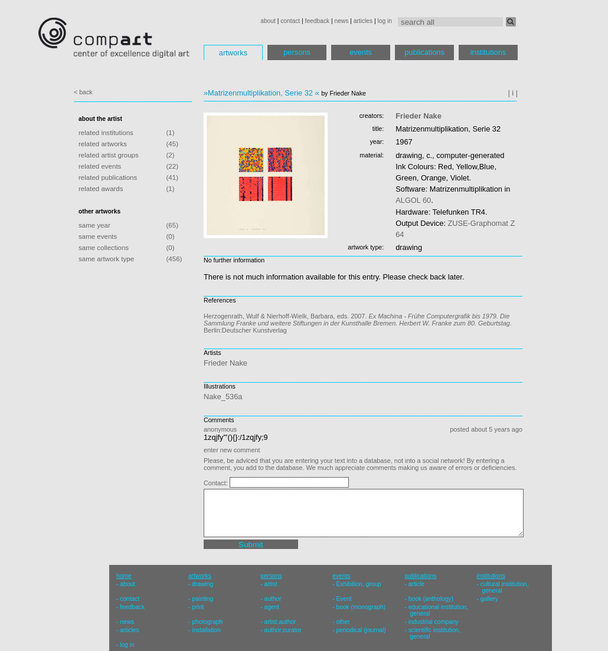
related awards (101, 188)
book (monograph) (361, 607)
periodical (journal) (361, 630)
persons (296, 52)
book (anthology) (430, 599)
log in (385, 21)
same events (98, 236)
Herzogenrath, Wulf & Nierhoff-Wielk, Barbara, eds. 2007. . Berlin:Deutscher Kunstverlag (358, 323)
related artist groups (109, 155)
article (416, 584)
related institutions (106, 132)
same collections (104, 247)
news (341, 21)
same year (94, 225)
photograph (207, 622)
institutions (488, 52)
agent (271, 607)
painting (202, 599)
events (360, 52)
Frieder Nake (418, 115)
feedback (317, 21)
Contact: (217, 482)
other (343, 622)
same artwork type (106, 258)
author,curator (282, 630)
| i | (513, 92)
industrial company (433, 622)
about (268, 21)
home (124, 576)
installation (206, 630)
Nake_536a (223, 396)
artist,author (280, 622)
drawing (202, 584)
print (198, 607)
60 (413, 200)
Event (344, 599)
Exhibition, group (358, 584)
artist (270, 584)
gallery (489, 599)
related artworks (103, 143)
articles (363, 21)
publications (424, 52)
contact (290, 21)
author (272, 599)
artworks (233, 52)
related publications (108, 177)
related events (100, 166)
